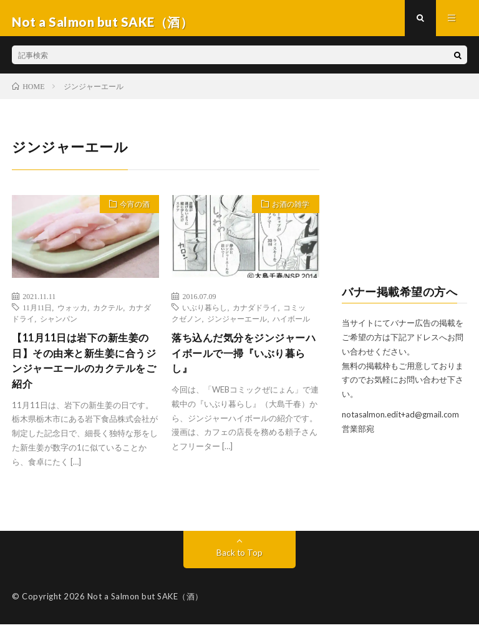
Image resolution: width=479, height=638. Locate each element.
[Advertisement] (404, 206)
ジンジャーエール (237, 326)
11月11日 (37, 314)
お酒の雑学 (286, 213)
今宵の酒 (130, 213)
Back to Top (239, 566)
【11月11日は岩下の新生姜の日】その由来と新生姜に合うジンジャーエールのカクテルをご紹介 (82, 371)
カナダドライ (255, 314)
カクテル (108, 314)
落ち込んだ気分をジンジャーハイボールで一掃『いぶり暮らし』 (241, 362)
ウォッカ (72, 314)
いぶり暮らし (204, 314)
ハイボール (291, 326)
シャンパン (58, 326)
